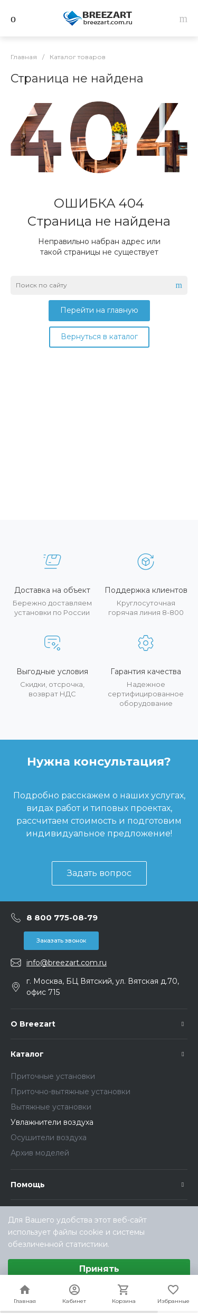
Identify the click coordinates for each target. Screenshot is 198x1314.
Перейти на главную (99, 310)
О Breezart (33, 1024)
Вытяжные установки (51, 1107)
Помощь (28, 1184)
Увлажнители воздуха (52, 1122)
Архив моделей (40, 1153)
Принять (99, 1269)
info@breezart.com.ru (66, 962)
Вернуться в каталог (99, 336)
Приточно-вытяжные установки (70, 1091)
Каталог (27, 1054)
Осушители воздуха (49, 1137)
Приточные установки (53, 1076)
